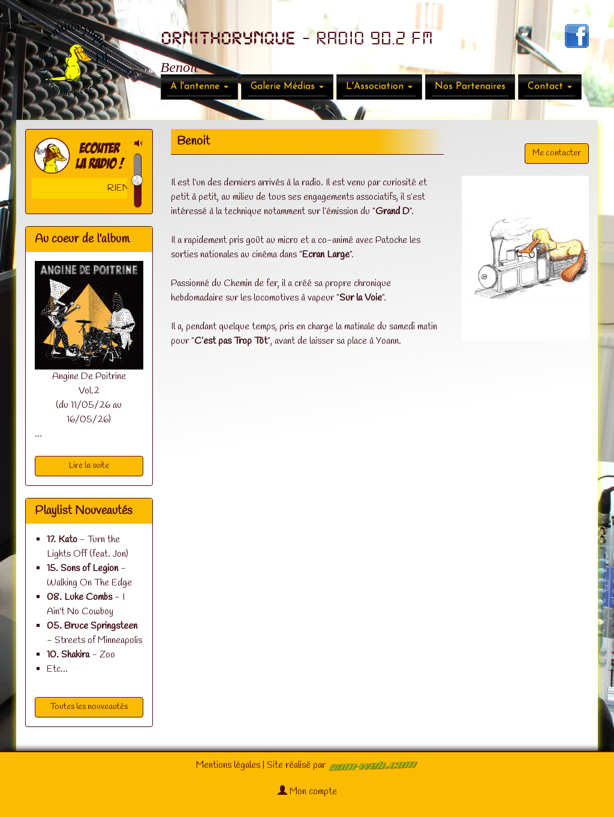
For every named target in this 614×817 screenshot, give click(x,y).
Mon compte (307, 791)
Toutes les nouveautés (89, 707)
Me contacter (556, 153)
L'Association (379, 86)
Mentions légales (228, 765)
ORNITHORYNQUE (228, 38)
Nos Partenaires (470, 86)
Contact (550, 86)
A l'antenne (199, 86)
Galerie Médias (287, 86)
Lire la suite (89, 465)
